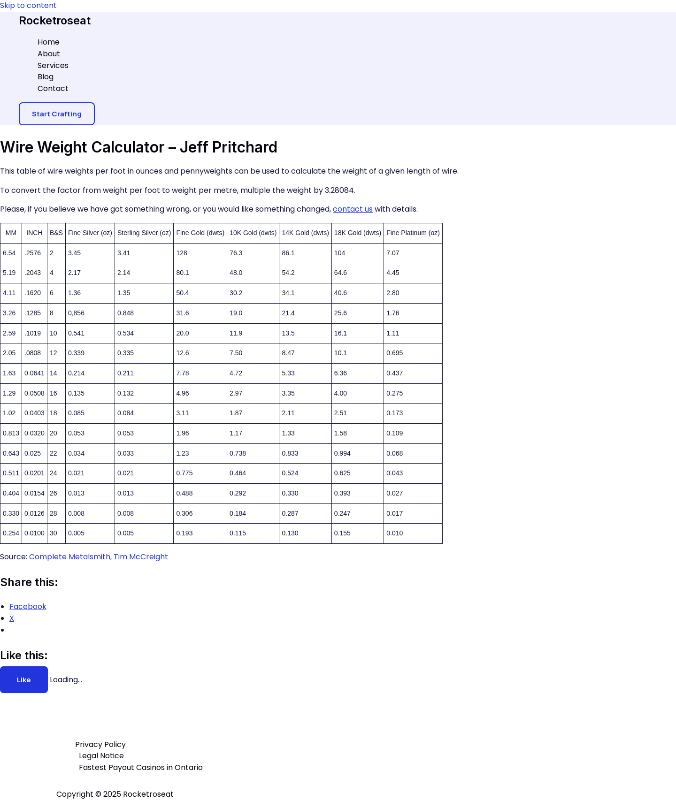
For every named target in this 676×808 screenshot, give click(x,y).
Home (49, 42)
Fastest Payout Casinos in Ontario (141, 767)
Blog (46, 76)
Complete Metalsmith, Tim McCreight (98, 556)
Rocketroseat (55, 20)
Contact (53, 88)
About (49, 53)
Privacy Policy (100, 744)
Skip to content (28, 5)
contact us (353, 209)
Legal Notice (101, 755)
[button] (57, 113)
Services (53, 65)
